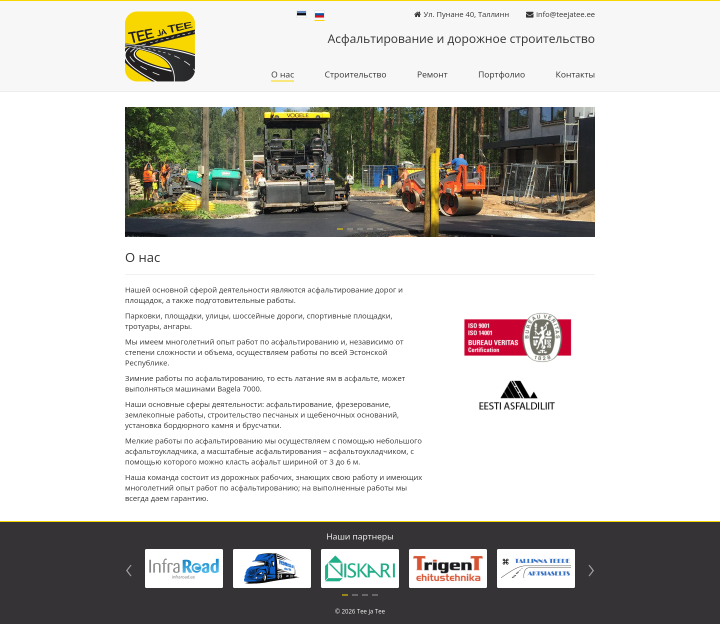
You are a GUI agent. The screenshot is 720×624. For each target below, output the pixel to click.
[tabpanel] (184, 568)
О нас (282, 75)
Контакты (575, 75)
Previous (128, 570)
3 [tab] (365, 597)
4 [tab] (375, 597)
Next (591, 570)
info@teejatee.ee (565, 14)
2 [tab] (355, 597)
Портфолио (501, 75)
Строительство (355, 75)
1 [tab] (345, 597)
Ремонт (432, 75)
